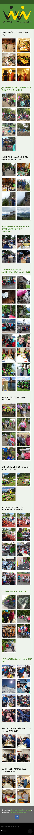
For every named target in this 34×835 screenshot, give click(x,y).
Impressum (4, 826)
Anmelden (3, 831)
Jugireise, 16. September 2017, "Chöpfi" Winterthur (16, 88)
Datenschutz (11, 826)
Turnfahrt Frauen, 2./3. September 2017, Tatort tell (16, 270)
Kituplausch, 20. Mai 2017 (14, 591)
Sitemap (17, 826)
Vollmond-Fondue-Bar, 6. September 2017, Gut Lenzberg (15, 229)
